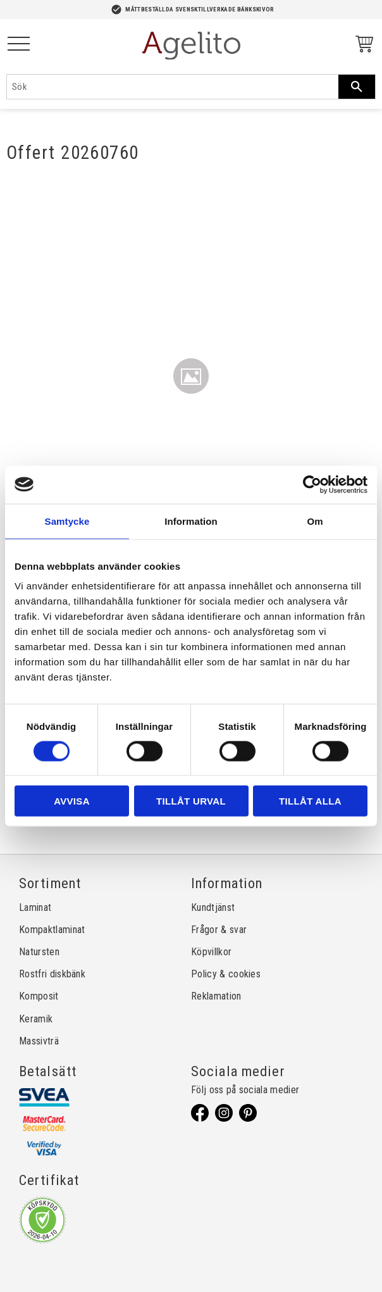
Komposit (39, 996)
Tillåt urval (191, 801)
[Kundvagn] (361, 46)
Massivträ (39, 1041)
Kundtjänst (213, 907)
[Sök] (356, 87)
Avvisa (72, 801)
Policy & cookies (226, 974)
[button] (19, 45)
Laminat (35, 907)
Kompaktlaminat (52, 930)
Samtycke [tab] (67, 520)
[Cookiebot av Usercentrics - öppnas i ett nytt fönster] (312, 484)
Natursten (39, 952)
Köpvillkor (211, 952)
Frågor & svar (219, 930)
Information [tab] (191, 520)
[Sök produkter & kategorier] (172, 86)
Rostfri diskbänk (52, 974)
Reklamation (216, 996)
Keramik (35, 1019)
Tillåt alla (310, 801)
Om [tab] (315, 520)
